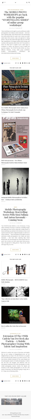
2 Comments (18, 223)
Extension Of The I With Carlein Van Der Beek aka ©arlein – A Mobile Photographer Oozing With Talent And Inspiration (15, 341)
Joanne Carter (7, 63)
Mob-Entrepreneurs (13, 9)
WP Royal (18, 416)
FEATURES (20, 414)
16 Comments (18, 349)
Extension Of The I (15, 333)
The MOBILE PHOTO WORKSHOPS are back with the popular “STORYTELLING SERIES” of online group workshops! (15, 18)
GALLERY (26, 414)
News (21, 9)
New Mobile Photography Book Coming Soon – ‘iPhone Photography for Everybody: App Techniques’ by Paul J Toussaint (15, 110)
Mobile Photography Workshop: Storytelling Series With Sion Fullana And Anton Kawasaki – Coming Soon (15, 214)
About (23, 414)
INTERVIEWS (9, 414)
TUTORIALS (15, 414)
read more (15, 58)
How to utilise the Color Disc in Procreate (13, 326)
